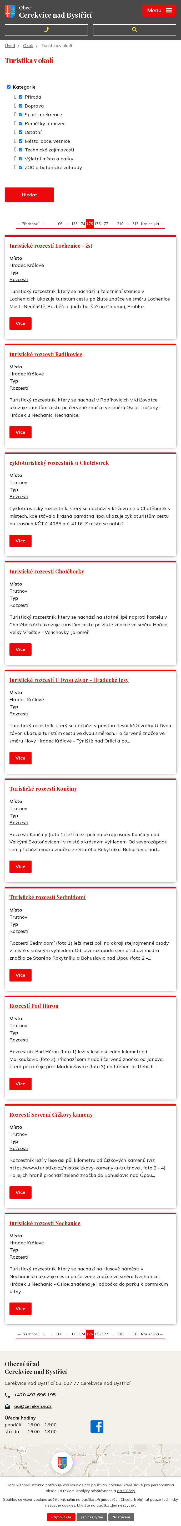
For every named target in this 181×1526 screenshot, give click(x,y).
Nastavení (121, 1517)
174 (82, 224)
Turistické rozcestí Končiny (43, 789)
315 (135, 224)
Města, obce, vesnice (47, 141)
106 (59, 224)
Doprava (34, 106)
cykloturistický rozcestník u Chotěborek (59, 463)
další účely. (126, 1490)
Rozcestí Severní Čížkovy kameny (51, 1114)
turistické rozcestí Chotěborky (46, 571)
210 (120, 224)
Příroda (33, 97)
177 (105, 224)
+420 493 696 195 (35, 1395)
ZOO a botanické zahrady (53, 167)
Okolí (28, 45)
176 (97, 224)
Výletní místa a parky (49, 159)
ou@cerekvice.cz (33, 1406)
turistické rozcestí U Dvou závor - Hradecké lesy (69, 680)
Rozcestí (18, 280)
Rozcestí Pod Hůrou (34, 1006)
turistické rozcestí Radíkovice (45, 354)
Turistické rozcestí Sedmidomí (47, 897)
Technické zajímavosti (49, 150)
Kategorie (24, 87)
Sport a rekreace (43, 114)
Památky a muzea (45, 123)
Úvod (10, 45)
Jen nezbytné (92, 1517)
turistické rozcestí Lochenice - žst (50, 245)
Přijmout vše (61, 1517)
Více (20, 324)
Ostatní (33, 132)
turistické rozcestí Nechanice (45, 1223)
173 (74, 224)
